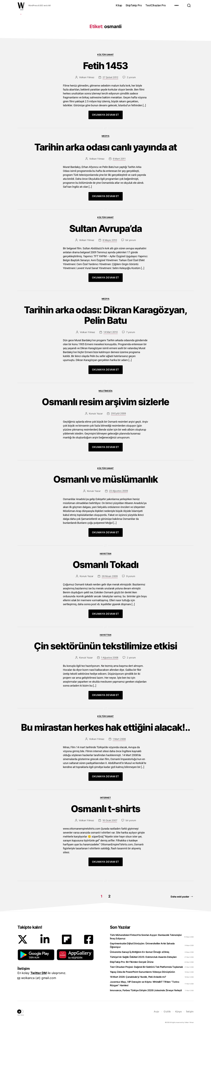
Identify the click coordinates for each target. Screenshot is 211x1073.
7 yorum (130, 376)
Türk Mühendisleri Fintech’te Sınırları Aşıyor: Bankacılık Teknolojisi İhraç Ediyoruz (146, 980)
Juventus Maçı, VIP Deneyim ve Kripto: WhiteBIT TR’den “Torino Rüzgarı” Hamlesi (144, 1027)
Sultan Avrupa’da (105, 272)
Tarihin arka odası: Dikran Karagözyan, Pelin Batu (105, 359)
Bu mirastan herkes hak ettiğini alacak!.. (105, 771)
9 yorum (130, 620)
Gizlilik (167, 1055)
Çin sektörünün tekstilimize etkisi (105, 690)
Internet (105, 841)
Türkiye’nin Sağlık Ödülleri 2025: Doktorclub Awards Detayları (143, 1000)
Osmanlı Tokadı (106, 608)
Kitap (119, 5)
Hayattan (105, 597)
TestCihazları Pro (155, 5)
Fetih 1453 (105, 109)
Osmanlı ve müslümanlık (105, 523)
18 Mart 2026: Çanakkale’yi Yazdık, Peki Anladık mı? (138, 1020)
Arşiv (156, 1055)
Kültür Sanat (105, 98)
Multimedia (105, 434)
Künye (178, 1055)
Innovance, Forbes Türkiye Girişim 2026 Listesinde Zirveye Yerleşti (146, 1034)
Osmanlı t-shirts (105, 852)
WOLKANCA (21, 5)
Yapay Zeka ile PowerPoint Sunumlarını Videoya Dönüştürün (142, 1015)
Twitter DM (38, 1017)
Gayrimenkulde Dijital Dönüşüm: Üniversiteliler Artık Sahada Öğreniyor (142, 989)
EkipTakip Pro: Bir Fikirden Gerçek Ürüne (131, 1005)
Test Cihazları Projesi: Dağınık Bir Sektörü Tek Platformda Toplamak (146, 1010)
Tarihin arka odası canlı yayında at (105, 191)
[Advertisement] (105, 34)
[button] (36, 998)
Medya (105, 180)
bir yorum (130, 284)
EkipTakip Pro (134, 5)
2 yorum (131, 121)
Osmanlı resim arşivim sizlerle (105, 445)
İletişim (190, 1055)
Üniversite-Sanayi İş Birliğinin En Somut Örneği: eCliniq (139, 995)
